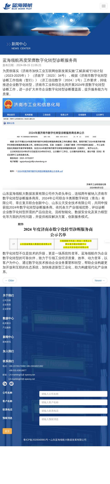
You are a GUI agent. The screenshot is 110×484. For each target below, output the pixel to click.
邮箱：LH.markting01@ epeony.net (19, 375)
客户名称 (7, 401)
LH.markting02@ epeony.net (21, 379)
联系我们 (8, 361)
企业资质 (7, 304)
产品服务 (7, 327)
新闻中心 (8, 336)
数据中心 (8, 318)
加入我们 (8, 351)
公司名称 (7, 392)
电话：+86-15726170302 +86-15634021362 (23, 366)
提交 (7, 431)
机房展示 (7, 323)
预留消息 (7, 418)
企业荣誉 (7, 309)
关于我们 (8, 295)
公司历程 (7, 300)
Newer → (100, 280)
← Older (9, 280)
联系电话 (7, 409)
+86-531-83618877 (14, 370)
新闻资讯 (7, 342)
